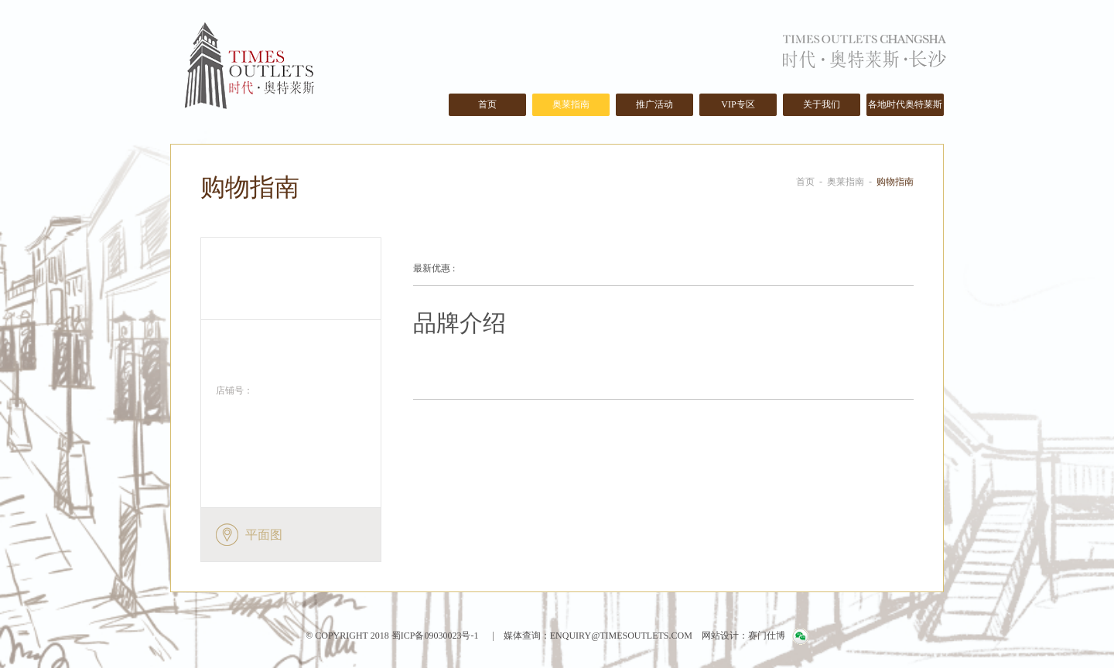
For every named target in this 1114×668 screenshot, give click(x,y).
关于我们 (821, 104)
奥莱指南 (570, 104)
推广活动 (654, 104)
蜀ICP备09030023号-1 (434, 635)
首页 (487, 104)
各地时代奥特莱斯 (905, 104)
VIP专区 (737, 104)
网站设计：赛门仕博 (743, 635)
